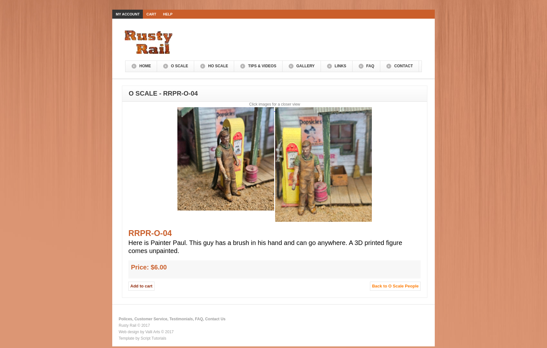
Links (340, 66)
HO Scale (218, 66)
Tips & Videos (262, 66)
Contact (403, 66)
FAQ (370, 66)
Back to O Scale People (395, 286)
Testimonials (181, 319)
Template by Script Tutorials (142, 338)
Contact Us (215, 319)
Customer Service (150, 319)
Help (168, 14)
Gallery (305, 66)
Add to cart (141, 286)
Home (145, 66)
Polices (125, 319)
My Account (128, 14)
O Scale (179, 66)
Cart (151, 14)
